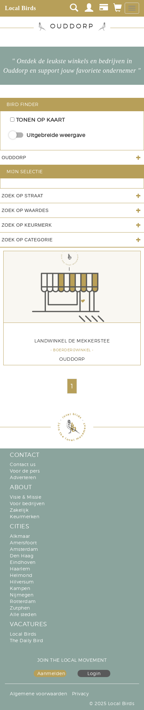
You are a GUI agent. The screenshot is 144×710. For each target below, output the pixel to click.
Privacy (80, 693)
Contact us (22, 464)
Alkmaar (20, 536)
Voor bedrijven (27, 503)
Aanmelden (51, 673)
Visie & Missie (25, 497)
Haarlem (20, 568)
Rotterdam (23, 601)
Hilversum (22, 581)
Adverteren (23, 477)
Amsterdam (24, 549)
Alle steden (23, 614)
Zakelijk (19, 510)
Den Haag (21, 555)
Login (94, 673)
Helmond (21, 575)
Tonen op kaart (37, 120)
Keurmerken (24, 516)
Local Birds (20, 8)
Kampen (20, 588)
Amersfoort (23, 542)
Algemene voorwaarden (38, 693)
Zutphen (20, 608)
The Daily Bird (26, 640)
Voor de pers (25, 471)
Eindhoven (23, 562)
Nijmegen (21, 594)
